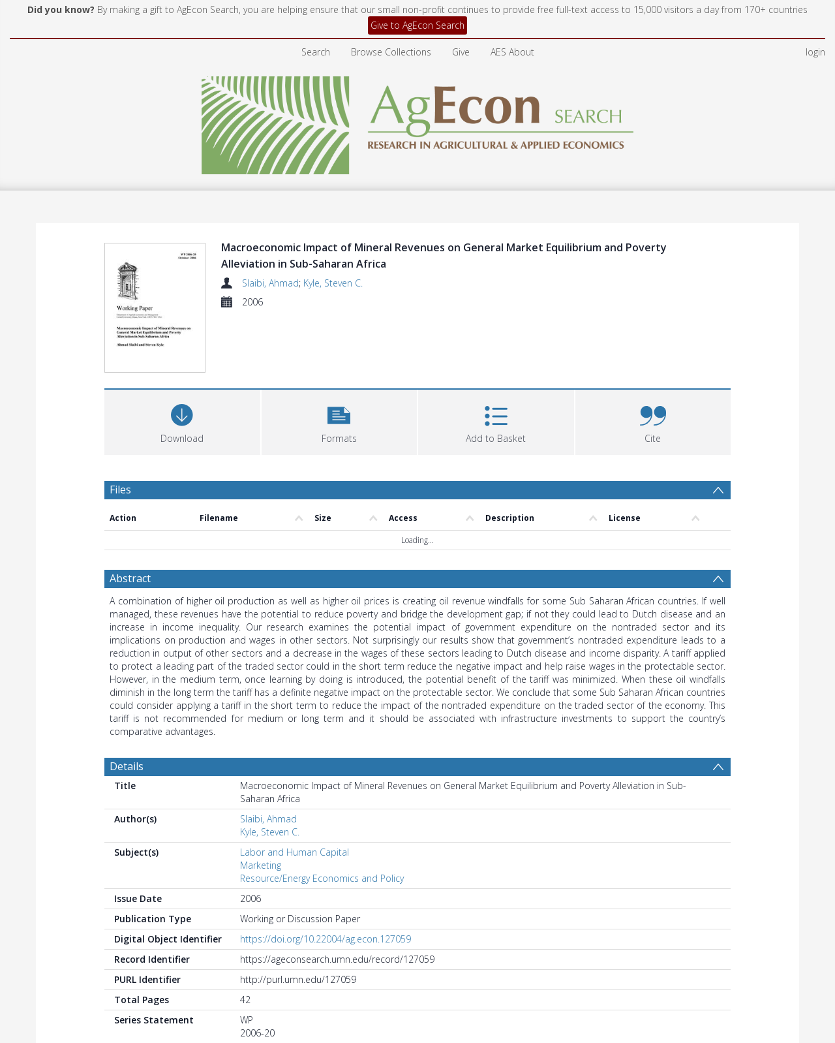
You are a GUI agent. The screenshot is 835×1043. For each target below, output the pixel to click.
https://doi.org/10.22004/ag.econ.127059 (325, 879)
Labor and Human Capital (294, 792)
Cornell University (276, 993)
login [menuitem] (815, 52)
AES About (512, 52)
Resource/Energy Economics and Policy (322, 818)
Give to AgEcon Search (417, 25)
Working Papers (588, 993)
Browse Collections (391, 52)
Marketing (260, 805)
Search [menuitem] (315, 52)
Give (461, 52)
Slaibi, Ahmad (270, 283)
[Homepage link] (418, 121)
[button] (340, 361)
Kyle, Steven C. (333, 283)
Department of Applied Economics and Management (433, 993)
